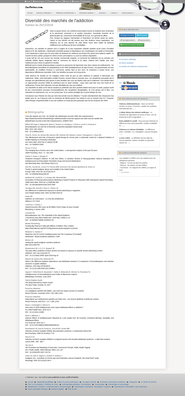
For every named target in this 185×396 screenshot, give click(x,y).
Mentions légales (38, 1)
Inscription (76, 1)
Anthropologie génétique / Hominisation (76, 384)
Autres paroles (128, 13)
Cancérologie (100, 384)
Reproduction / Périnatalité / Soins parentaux (130, 387)
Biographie (133, 382)
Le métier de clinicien (149, 382)
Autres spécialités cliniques (38, 389)
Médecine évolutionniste (66, 13)
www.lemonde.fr (144, 40)
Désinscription (86, 1)
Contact (66, 1)
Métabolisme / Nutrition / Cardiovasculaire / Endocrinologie (49, 387)
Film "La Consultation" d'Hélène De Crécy (43, 384)
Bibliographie (142, 35)
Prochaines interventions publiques (113, 382)
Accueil (27, 1)
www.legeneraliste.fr (127, 40)
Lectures (103, 13)
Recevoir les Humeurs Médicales (131, 45)
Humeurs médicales (44, 13)
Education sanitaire (87, 13)
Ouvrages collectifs (89, 382)
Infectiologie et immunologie (118, 384)
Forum (58, 1)
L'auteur (114, 13)
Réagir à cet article (127, 35)
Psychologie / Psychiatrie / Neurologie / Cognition (92, 387)
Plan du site (72, 389)
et (128, 87)
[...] (134, 109)
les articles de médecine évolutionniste (133, 66)
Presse (50, 1)
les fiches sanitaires (126, 63)
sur (127, 83)
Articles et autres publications (67, 382)
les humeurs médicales (127, 59)
